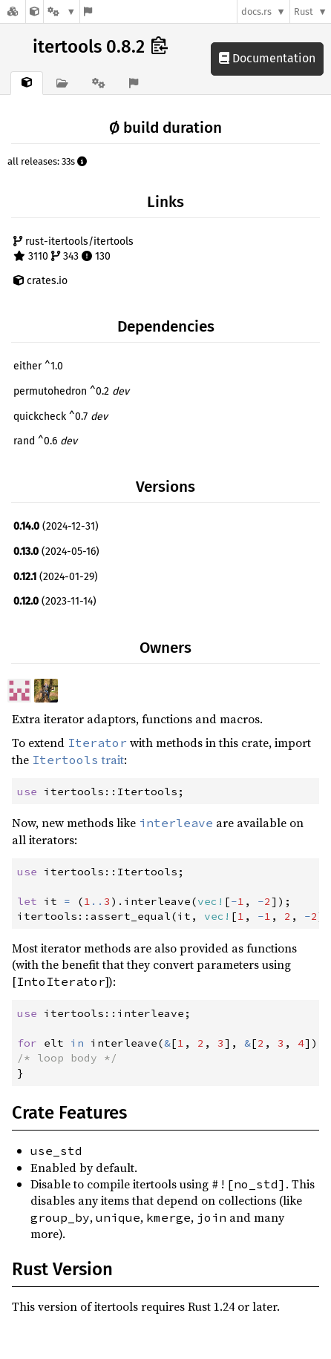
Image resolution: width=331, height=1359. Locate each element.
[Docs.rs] (12, 11)
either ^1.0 (38, 366)
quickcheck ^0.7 (60, 416)
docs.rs (256, 11)
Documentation (267, 58)
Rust (303, 11)
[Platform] (61, 11)
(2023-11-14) (54, 601)
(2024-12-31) (56, 526)
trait (78, 759)
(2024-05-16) (56, 551)
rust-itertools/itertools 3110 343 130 (73, 249)
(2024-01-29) (55, 576)
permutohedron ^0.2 (71, 391)
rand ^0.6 (45, 441)
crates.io (40, 280)
